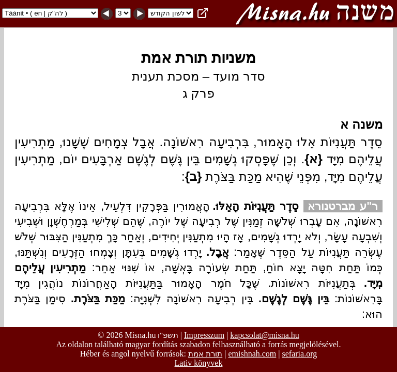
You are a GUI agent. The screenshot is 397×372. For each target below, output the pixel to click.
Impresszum (204, 335)
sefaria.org (299, 353)
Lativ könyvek (199, 363)
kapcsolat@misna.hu (264, 335)
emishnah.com (252, 353)
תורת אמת (205, 353)
